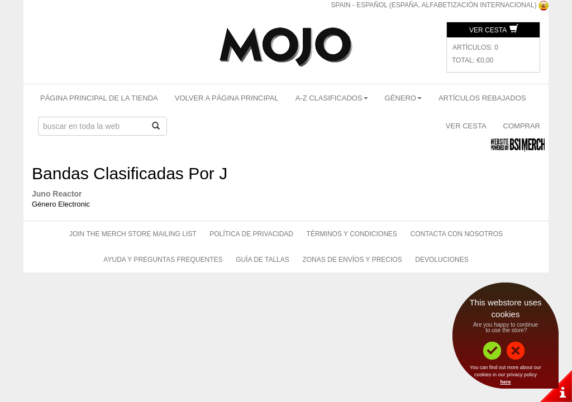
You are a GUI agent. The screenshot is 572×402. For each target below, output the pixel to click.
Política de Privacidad (251, 234)
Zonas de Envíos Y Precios (352, 260)
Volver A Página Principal (227, 98)
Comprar (521, 126)
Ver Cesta (493, 30)
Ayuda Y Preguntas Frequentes (162, 260)
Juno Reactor (57, 193)
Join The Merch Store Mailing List (133, 234)
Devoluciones (441, 260)
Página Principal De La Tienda (99, 98)
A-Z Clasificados (331, 98)
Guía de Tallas (262, 260)
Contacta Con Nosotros (456, 234)
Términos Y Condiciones (352, 234)
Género (403, 98)
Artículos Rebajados (482, 98)
